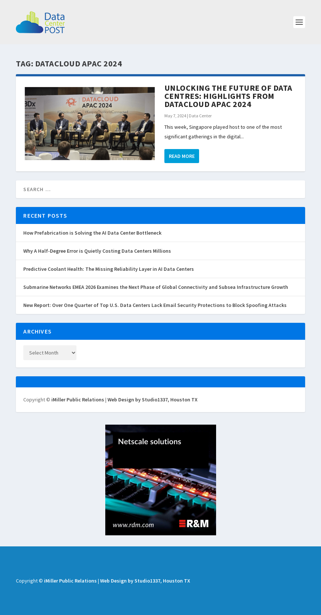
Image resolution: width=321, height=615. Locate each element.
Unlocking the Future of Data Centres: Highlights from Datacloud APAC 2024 (228, 96)
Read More (182, 156)
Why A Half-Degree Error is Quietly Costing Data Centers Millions (97, 251)
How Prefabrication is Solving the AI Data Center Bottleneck (92, 232)
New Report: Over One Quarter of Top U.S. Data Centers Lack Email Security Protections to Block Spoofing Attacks (155, 305)
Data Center (200, 115)
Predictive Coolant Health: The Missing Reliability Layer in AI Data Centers (108, 269)
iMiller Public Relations (77, 399)
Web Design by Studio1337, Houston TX (152, 399)
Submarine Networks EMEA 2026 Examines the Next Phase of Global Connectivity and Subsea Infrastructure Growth (155, 287)
